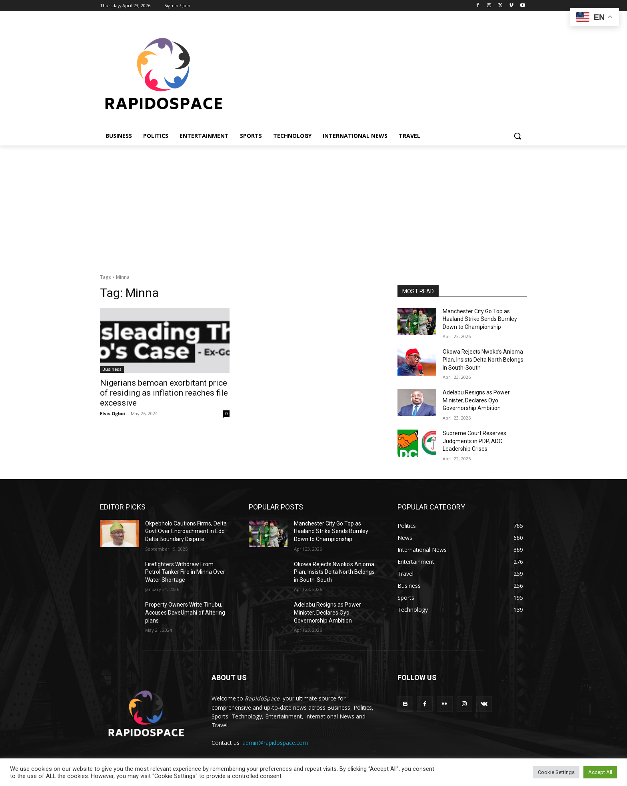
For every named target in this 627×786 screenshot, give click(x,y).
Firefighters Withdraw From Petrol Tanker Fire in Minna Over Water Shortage (185, 572)
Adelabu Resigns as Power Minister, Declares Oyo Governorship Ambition (476, 400)
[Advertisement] (313, 205)
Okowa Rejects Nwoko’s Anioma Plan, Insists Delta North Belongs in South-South (483, 359)
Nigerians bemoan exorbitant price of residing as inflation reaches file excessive (164, 393)
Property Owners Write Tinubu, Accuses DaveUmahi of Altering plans (185, 612)
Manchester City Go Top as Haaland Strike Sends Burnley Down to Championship (480, 319)
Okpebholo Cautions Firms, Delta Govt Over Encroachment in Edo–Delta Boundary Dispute (186, 531)
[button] (517, 135)
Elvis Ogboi (112, 413)
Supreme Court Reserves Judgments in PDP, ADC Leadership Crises (474, 441)
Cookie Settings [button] (556, 772)
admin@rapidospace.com (275, 742)
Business (112, 369)
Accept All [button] (600, 772)
